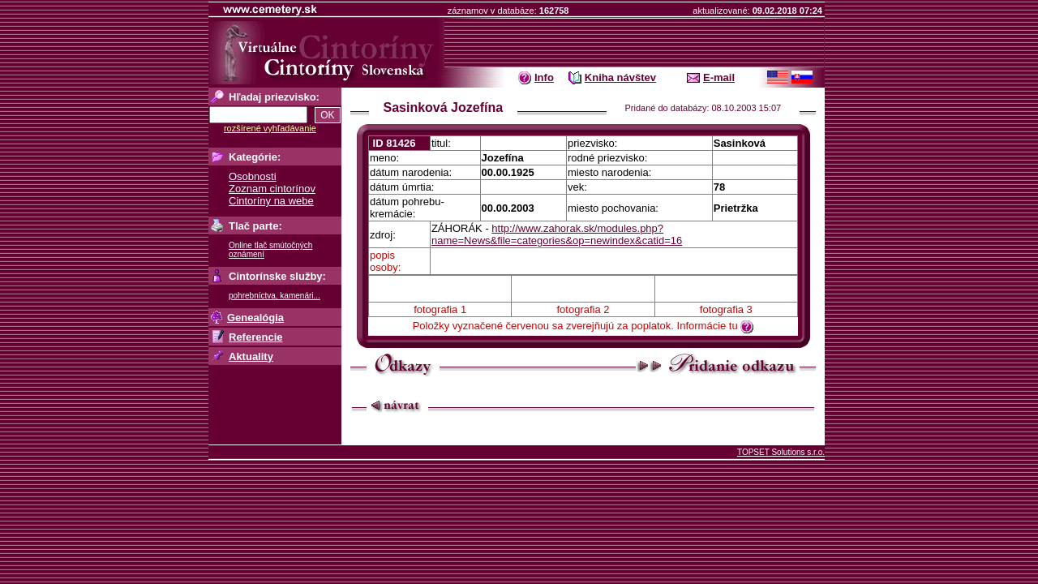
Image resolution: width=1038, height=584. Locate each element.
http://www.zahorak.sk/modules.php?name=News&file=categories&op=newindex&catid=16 (556, 234)
